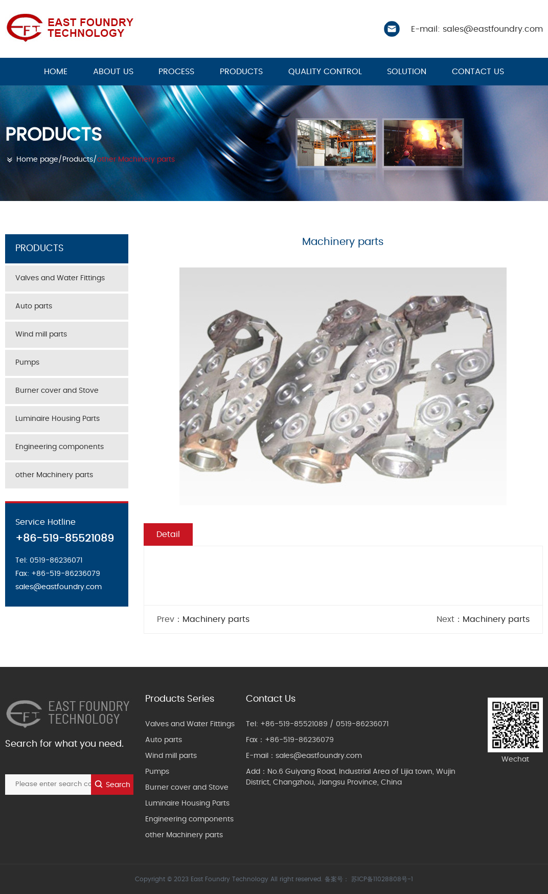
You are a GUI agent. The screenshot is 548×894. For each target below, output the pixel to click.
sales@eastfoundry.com (319, 755)
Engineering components (59, 447)
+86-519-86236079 (299, 740)
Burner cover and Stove (57, 390)
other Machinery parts (136, 159)
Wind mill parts (41, 334)
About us (113, 72)
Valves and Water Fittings (60, 278)
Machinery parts (215, 619)
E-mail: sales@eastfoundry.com (477, 29)
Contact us (478, 72)
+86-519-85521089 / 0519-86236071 (324, 724)
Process (176, 72)
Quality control (325, 72)
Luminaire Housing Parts (57, 418)
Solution (406, 72)
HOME (55, 72)
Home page (37, 159)
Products (241, 72)
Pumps (27, 362)
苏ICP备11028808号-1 (382, 879)
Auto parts (33, 306)
